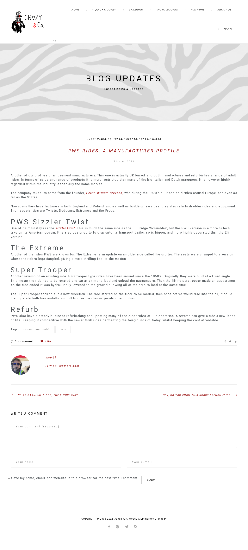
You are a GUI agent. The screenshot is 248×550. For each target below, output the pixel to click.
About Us (224, 9)
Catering (136, 9)
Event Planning (99, 138)
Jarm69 (51, 357)
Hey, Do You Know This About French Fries (197, 395)
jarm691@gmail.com (62, 365)
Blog (228, 29)
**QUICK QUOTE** (104, 9)
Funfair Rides (150, 138)
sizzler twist (65, 228)
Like (45, 341)
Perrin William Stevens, (104, 193)
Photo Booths (167, 9)
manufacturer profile (36, 329)
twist (63, 329)
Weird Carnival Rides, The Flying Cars (48, 395)
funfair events (125, 138)
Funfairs (197, 9)
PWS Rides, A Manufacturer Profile (124, 151)
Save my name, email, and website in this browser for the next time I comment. (74, 478)
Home (75, 9)
